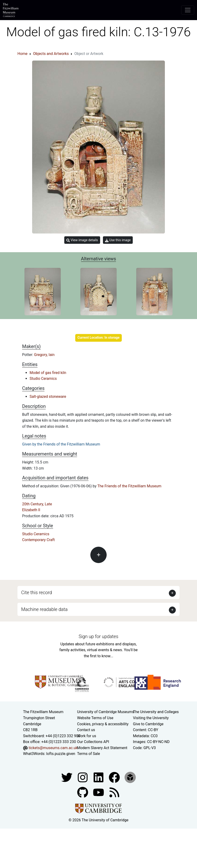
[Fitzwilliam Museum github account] (83, 792)
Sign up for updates (98, 636)
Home (22, 53)
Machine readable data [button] (44, 609)
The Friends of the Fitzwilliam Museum (129, 486)
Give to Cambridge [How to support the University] (148, 724)
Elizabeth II (31, 510)
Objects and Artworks (51, 53)
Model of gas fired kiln (48, 372)
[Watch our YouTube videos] (99, 792)
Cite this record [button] (36, 592)
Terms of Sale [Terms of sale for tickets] (88, 753)
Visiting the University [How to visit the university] (151, 718)
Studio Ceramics (43, 378)
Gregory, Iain (44, 354)
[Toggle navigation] (187, 10)
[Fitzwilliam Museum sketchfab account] (130, 777)
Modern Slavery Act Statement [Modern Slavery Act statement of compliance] (102, 748)
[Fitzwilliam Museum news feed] (114, 792)
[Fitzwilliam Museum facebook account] (99, 777)
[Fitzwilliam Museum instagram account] (83, 777)
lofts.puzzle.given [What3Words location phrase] (60, 753)
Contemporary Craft (38, 540)
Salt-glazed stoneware (48, 396)
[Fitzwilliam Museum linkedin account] (115, 777)
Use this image (118, 240)
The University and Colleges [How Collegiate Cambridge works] (156, 712)
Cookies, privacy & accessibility (103, 724)
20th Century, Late (37, 504)
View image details (82, 240)
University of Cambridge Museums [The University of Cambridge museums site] (105, 712)
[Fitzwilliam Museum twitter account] (67, 777)
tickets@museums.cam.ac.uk (53, 748)
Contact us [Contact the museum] (86, 730)
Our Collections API (93, 742)
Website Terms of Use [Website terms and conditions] (95, 718)
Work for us (86, 736)
